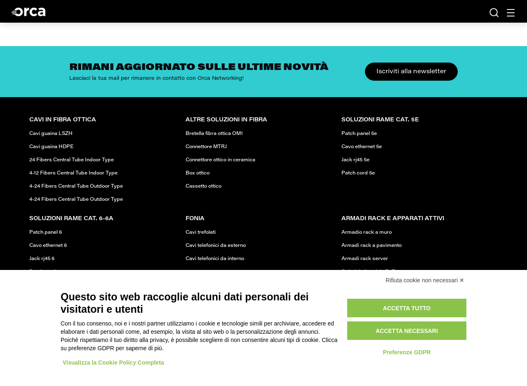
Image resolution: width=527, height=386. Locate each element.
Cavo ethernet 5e (361, 146)
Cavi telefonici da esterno (216, 245)
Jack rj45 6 (41, 258)
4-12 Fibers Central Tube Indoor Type (73, 173)
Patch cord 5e (358, 173)
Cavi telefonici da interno (215, 258)
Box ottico (197, 173)
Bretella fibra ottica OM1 (214, 133)
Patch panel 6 (45, 232)
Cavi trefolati (201, 232)
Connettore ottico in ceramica (220, 160)
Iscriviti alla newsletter (411, 72)
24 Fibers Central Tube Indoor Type (71, 160)
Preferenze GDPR (407, 352)
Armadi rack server (364, 258)
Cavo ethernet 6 (48, 245)
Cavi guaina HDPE (51, 146)
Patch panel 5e (359, 133)
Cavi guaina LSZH (51, 133)
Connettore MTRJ (206, 146)
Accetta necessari (407, 331)
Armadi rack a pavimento (371, 245)
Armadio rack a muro (366, 232)
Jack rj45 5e (355, 160)
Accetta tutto (407, 308)
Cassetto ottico (203, 186)
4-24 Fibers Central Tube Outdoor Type (76, 186)
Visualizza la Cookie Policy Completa (113, 362)
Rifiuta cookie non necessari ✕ (425, 280)
